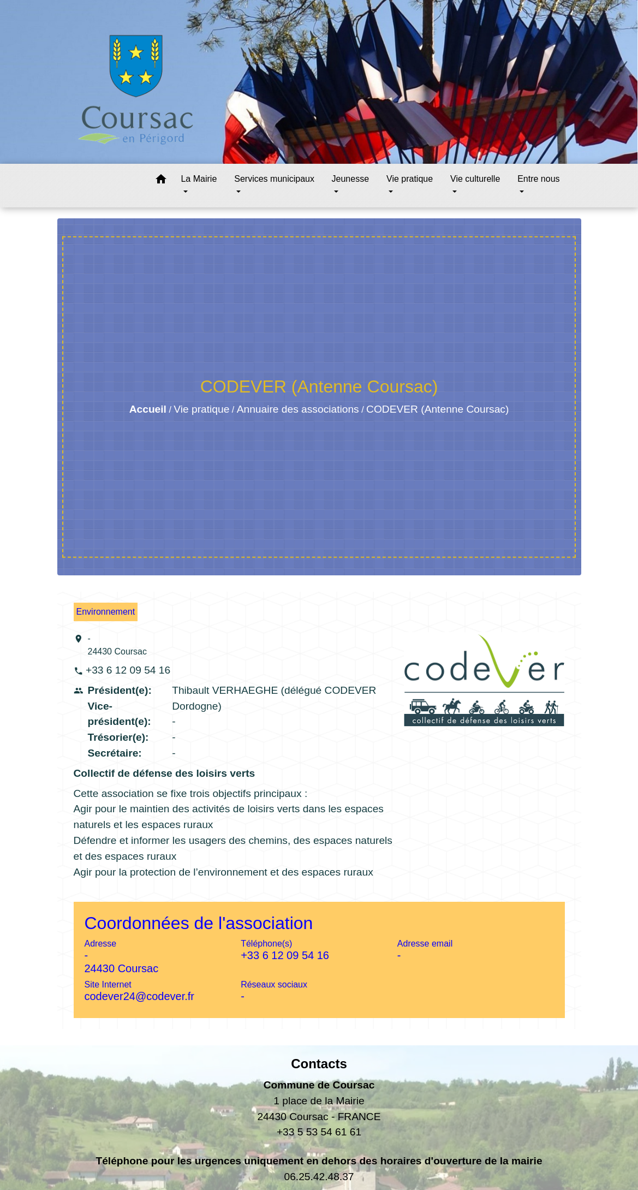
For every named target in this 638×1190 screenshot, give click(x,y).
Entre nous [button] (538, 178)
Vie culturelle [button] (475, 178)
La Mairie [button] (199, 178)
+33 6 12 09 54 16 (128, 670)
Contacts (319, 1063)
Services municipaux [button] (274, 178)
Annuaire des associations (298, 409)
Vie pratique (201, 409)
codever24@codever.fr (140, 996)
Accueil (147, 409)
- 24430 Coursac (117, 645)
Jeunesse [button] (350, 178)
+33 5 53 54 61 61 (319, 1132)
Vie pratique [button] (409, 178)
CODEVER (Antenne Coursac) (437, 409)
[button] (161, 181)
